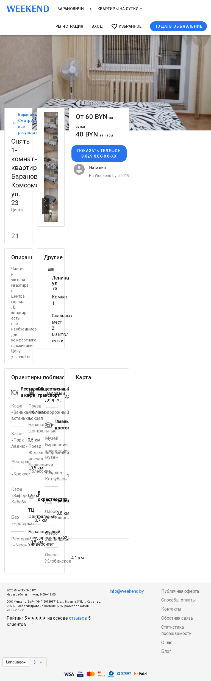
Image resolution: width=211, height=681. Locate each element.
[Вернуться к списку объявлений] (13, 123)
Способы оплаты (178, 600)
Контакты (171, 609)
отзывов (78, 618)
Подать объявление (178, 26)
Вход (97, 26)
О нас (166, 642)
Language (16, 662)
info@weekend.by (127, 591)
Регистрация (69, 26)
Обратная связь (177, 618)
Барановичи (70, 9)
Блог (166, 651)
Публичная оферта (180, 591)
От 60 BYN (94, 121)
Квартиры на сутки (120, 9)
